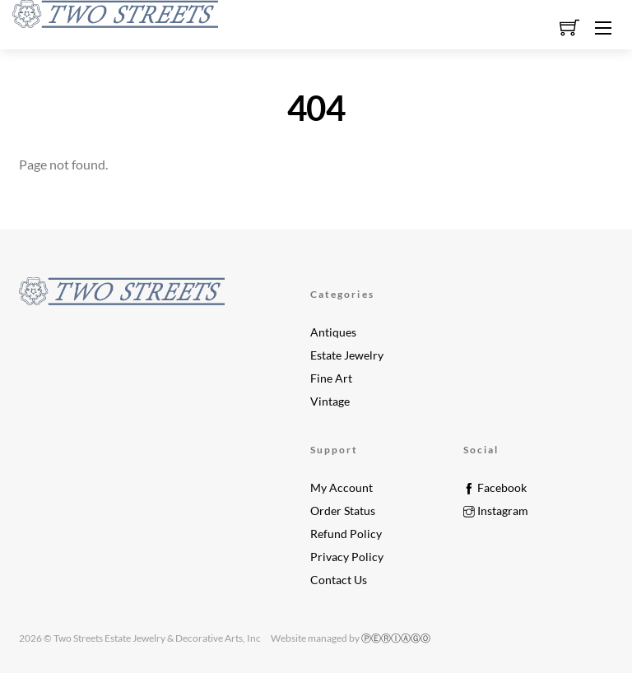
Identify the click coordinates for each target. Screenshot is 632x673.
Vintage (330, 401)
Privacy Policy (346, 557)
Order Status (342, 511)
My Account (341, 487)
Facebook (495, 487)
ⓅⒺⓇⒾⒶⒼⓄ (395, 638)
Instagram (495, 511)
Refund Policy (346, 534)
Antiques (333, 332)
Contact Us (338, 580)
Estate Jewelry (346, 355)
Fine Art (331, 378)
